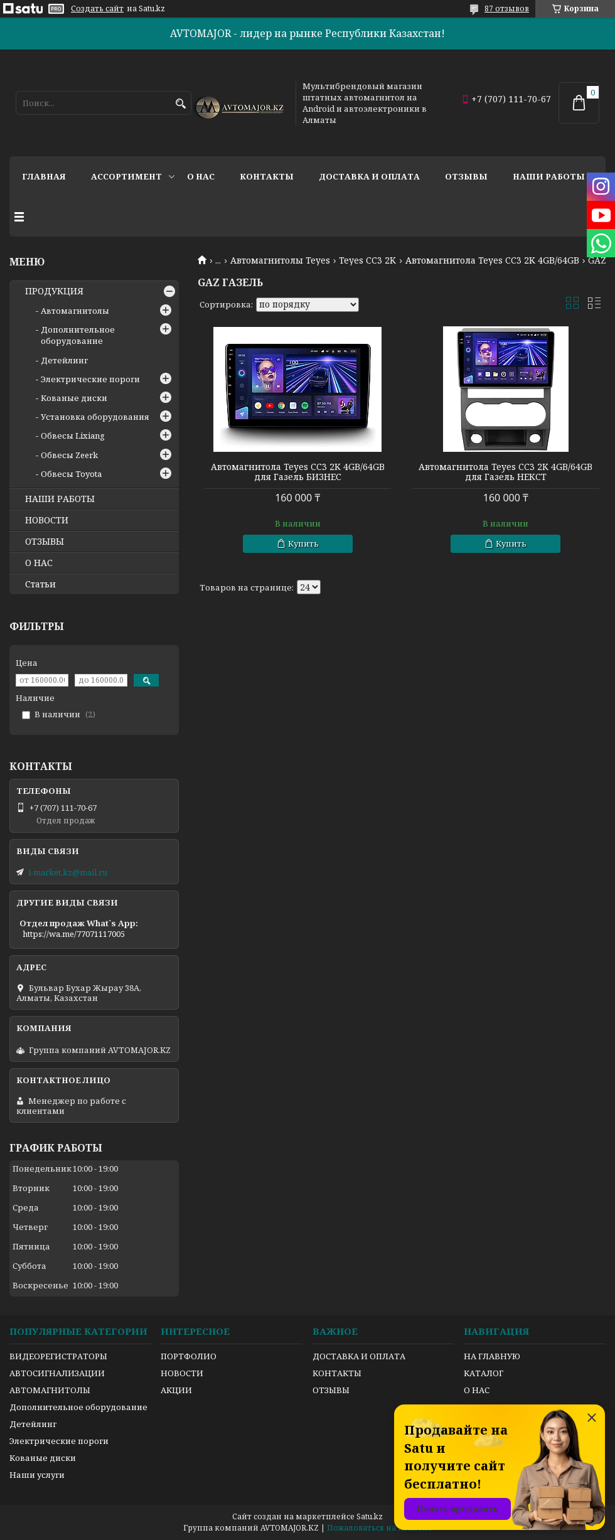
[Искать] (180, 104)
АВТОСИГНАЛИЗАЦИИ (57, 1373)
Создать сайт (97, 8)
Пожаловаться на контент (379, 1527)
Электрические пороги (90, 379)
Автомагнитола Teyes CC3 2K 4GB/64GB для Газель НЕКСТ (505, 472)
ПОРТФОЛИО (189, 1356)
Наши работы (549, 176)
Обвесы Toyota (71, 473)
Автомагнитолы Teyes (280, 260)
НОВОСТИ (46, 520)
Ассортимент (126, 176)
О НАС (39, 563)
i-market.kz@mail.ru (67, 872)
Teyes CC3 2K (367, 260)
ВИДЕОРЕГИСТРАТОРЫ (58, 1356)
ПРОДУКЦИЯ (54, 291)
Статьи (40, 584)
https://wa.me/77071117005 (74, 934)
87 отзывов (506, 8)
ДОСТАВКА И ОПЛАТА (359, 1356)
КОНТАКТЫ (337, 1373)
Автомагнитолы (75, 310)
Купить (303, 543)
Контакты (267, 176)
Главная (44, 176)
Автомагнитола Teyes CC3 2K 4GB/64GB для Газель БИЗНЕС (298, 472)
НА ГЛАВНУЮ (492, 1356)
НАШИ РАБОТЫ (60, 499)
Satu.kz (369, 1516)
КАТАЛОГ (483, 1373)
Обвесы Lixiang (73, 435)
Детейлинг (64, 360)
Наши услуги (37, 1474)
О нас (201, 176)
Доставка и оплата (369, 176)
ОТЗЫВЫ (44, 541)
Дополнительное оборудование (78, 335)
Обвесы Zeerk (69, 455)
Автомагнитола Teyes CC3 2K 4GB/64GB (492, 260)
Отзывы (466, 176)
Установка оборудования (95, 416)
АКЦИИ (176, 1390)
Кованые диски (74, 398)
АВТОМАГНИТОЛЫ (49, 1390)
